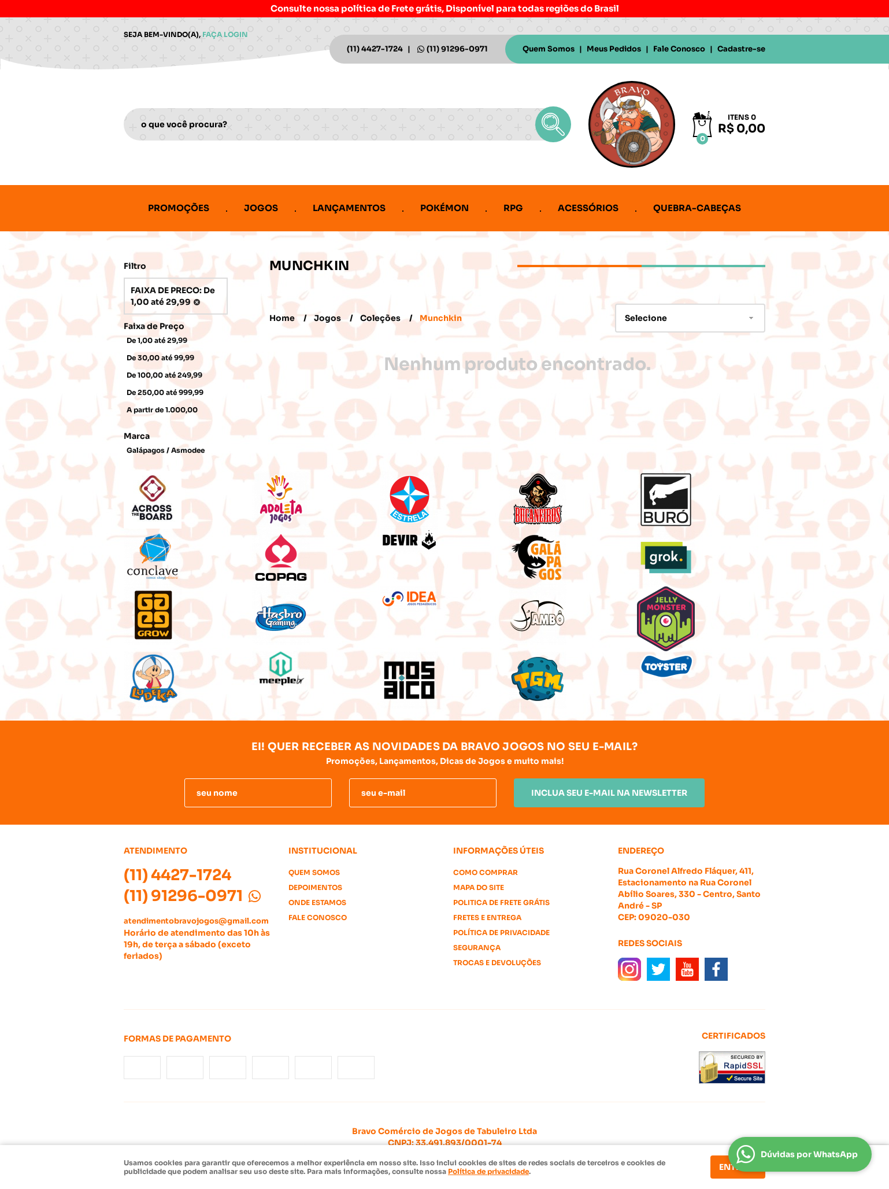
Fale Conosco (679, 49)
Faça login (225, 34)
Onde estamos (317, 902)
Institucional (322, 850)
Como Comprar (485, 872)
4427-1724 (375, 49)
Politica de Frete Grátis (501, 902)
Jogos (261, 207)
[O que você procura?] (553, 124)
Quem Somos (549, 49)
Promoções (178, 207)
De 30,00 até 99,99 (160, 357)
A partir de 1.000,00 (162, 409)
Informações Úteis (498, 850)
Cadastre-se (741, 49)
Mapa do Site (478, 887)
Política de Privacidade (501, 932)
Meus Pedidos (614, 49)
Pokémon (444, 207)
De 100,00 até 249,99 (164, 375)
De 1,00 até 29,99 (157, 340)
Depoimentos (315, 887)
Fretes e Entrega (487, 917)
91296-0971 (457, 49)
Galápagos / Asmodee (166, 450)
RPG (513, 207)
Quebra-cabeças (697, 207)
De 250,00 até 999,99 (165, 392)
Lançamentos (349, 207)
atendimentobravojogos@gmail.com (196, 921)
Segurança (477, 947)
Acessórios (588, 207)
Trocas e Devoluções (497, 962)
